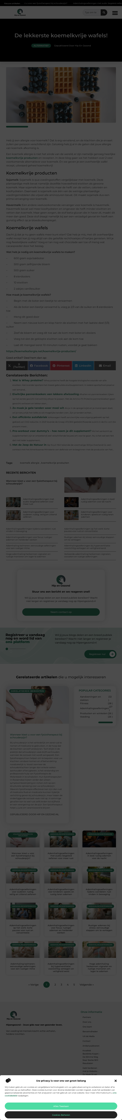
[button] (115, 1080)
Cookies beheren (61, 1115)
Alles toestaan (61, 1106)
